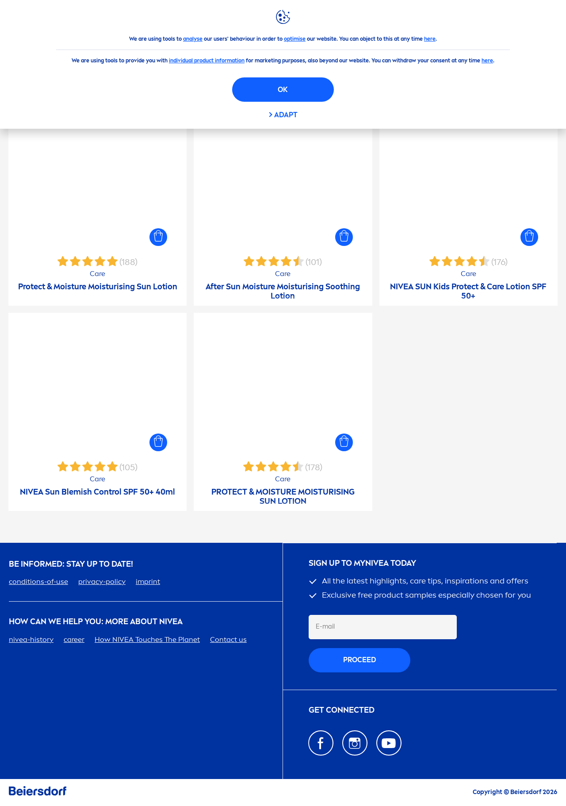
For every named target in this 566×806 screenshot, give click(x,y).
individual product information (207, 61)
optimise (295, 39)
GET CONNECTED (342, 710)
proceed (359, 660)
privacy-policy (102, 581)
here (430, 39)
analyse (193, 39)
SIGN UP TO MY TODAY (362, 563)
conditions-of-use (38, 581)
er (74, 639)
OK (283, 89)
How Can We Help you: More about (96, 621)
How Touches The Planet (147, 639)
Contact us (228, 639)
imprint (148, 581)
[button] (158, 237)
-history (31, 639)
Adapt (286, 115)
